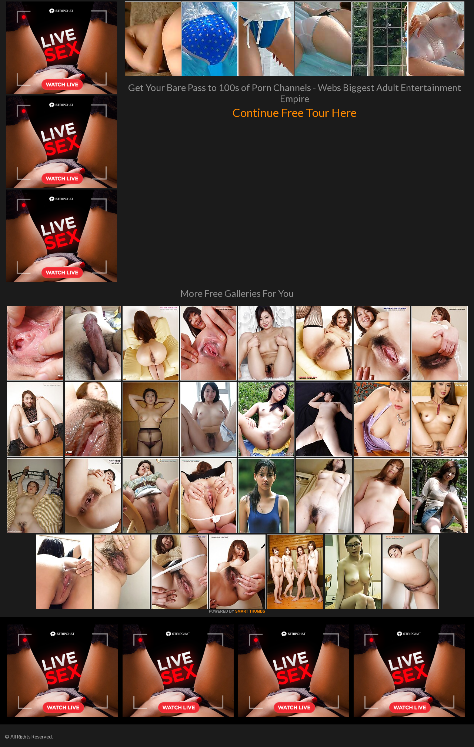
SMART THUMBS (250, 611)
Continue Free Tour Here (294, 112)
